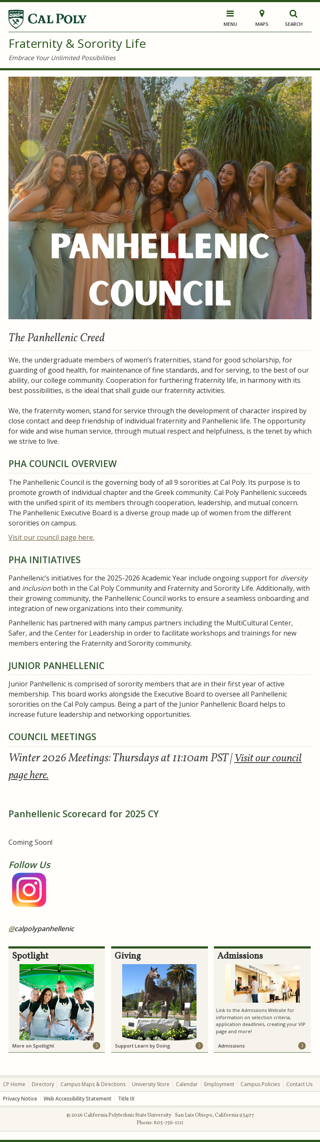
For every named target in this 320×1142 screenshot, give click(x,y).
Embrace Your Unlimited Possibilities (61, 57)
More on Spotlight (33, 1045)
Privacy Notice (20, 1098)
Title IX (126, 1098)
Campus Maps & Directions (93, 1084)
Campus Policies (260, 1084)
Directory (43, 1084)
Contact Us (299, 1084)
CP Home (14, 1084)
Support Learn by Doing (142, 1045)
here (51, 537)
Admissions (231, 1045)
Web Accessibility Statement (78, 1098)
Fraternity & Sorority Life (77, 43)
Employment (219, 1084)
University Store (151, 1084)
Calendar (187, 1084)
